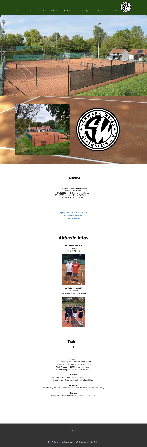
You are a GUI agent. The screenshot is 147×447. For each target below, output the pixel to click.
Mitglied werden (69, 11)
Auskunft (99, 11)
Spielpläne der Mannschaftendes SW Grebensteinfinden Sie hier (73, 215)
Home (19, 11)
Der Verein (53, 11)
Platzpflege (85, 11)
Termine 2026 (112, 11)
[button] (3, 55)
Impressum (73, 430)
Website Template (59, 442)
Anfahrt (41, 11)
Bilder (30, 11)
